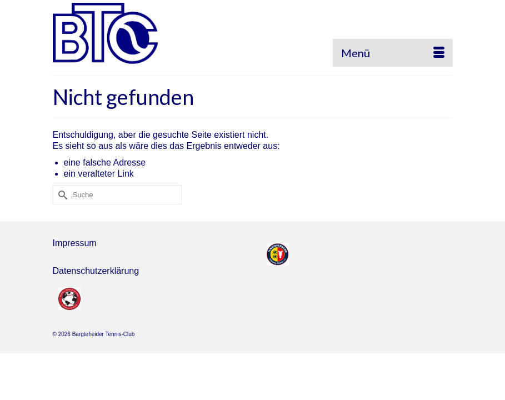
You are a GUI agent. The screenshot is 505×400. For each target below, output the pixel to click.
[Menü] (393, 53)
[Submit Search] (61, 194)
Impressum (75, 243)
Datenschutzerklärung (96, 271)
